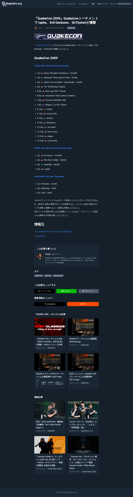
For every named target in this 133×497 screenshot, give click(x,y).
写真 (93, 4)
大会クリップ (102, 4)
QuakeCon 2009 (42, 45)
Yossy (47, 254)
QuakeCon (41, 236)
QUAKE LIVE (71, 28)
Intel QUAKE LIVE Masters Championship (51, 66)
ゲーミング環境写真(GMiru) (120, 4)
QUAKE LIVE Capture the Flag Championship (52, 148)
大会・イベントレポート (66, 4)
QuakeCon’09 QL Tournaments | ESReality (54, 231)
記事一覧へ (57, 254)
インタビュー (84, 4)
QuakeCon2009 (58, 275)
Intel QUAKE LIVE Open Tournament (49, 176)
